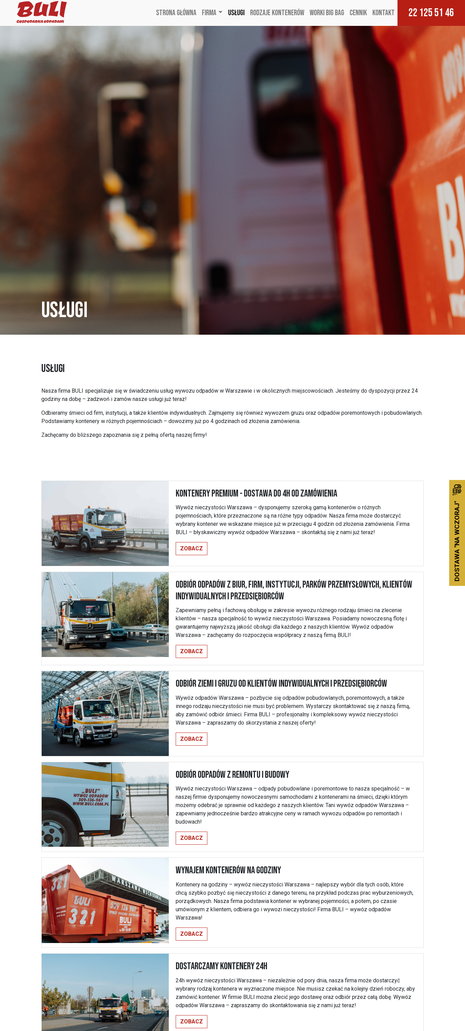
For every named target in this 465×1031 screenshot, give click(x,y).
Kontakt (383, 13)
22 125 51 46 (431, 13)
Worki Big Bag (327, 13)
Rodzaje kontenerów (277, 13)
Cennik (358, 13)
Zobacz (191, 548)
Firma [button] (209, 13)
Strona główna (176, 13)
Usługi (236, 13)
